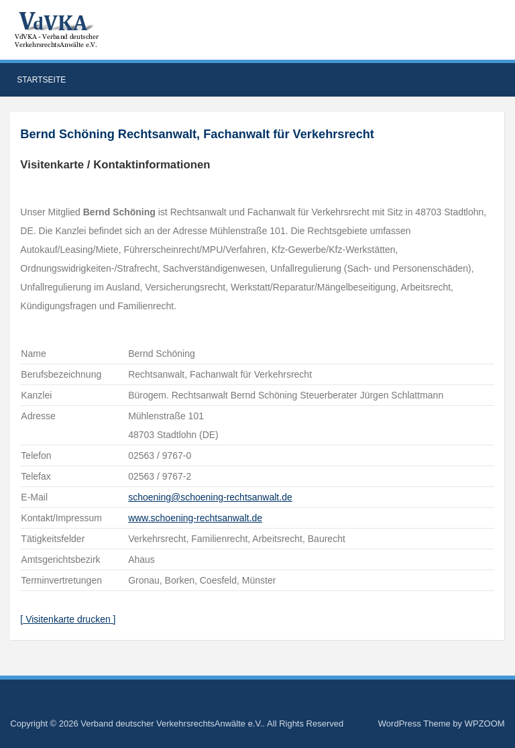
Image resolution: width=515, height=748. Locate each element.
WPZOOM (485, 723)
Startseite (41, 80)
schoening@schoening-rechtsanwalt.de (210, 497)
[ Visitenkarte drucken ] (67, 619)
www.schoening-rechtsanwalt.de (195, 518)
